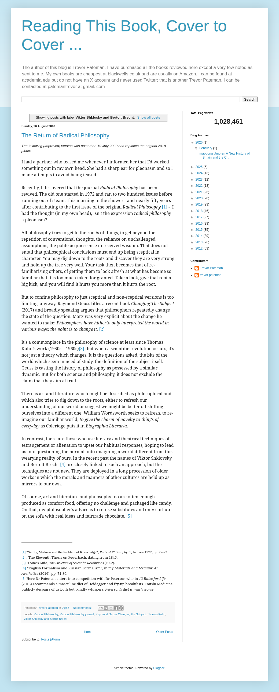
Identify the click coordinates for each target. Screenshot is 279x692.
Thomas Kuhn (156, 614)
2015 (200, 230)
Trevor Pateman (211, 268)
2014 (200, 236)
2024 (200, 173)
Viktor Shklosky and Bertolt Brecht (45, 618)
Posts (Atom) (50, 639)
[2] (101, 329)
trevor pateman (211, 275)
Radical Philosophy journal (77, 614)
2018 (200, 211)
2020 (200, 198)
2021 (200, 192)
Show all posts (148, 117)
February (206, 148)
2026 (200, 142)
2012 (200, 248)
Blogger (158, 668)
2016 (200, 223)
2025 (200, 167)
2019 (200, 204)
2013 (200, 242)
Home (88, 632)
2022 (200, 186)
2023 (200, 179)
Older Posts (164, 632)
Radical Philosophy (46, 614)
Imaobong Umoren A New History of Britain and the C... (224, 155)
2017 (200, 217)
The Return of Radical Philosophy (65, 135)
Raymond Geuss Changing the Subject (121, 614)
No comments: (83, 607)
